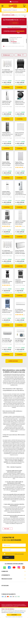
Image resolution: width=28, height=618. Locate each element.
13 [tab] (20, 46)
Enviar (7, 557)
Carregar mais (13, 361)
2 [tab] (5, 46)
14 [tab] (22, 46)
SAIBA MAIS (14, 22)
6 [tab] (10, 46)
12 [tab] (19, 46)
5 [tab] (9, 46)
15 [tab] (23, 46)
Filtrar (21, 55)
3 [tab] (6, 46)
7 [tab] (12, 46)
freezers (12, 460)
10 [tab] (16, 46)
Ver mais (7, 528)
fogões (15, 460)
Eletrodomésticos (16, 27)
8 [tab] (13, 46)
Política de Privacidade (19, 553)
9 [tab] (15, 46)
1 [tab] (3, 46)
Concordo (14, 614)
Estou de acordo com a (14, 553)
